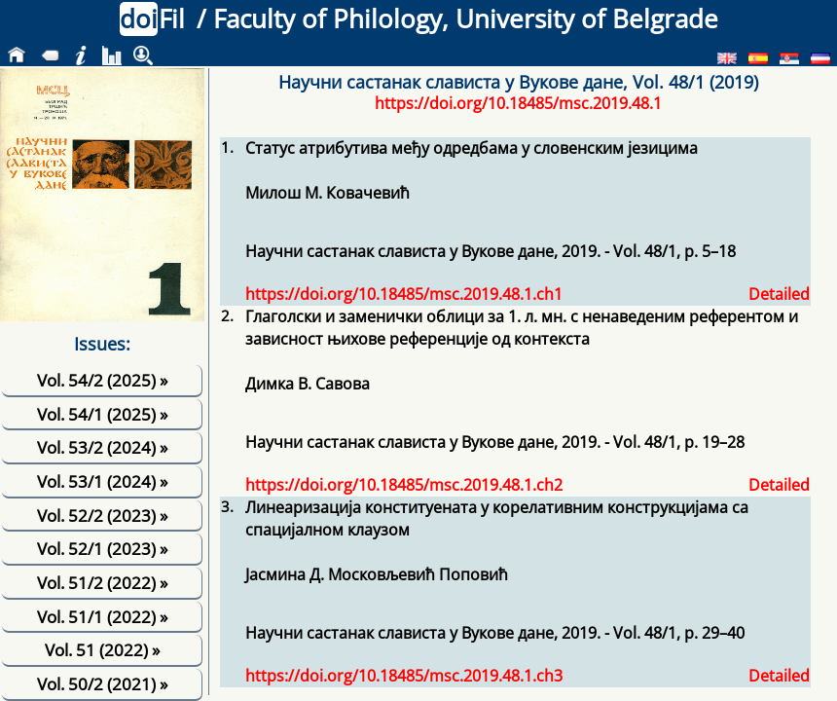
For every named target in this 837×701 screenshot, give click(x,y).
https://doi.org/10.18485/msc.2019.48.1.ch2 (404, 485)
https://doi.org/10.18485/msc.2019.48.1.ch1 (404, 294)
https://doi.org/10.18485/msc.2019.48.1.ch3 (404, 675)
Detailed (779, 294)
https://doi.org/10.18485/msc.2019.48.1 (518, 103)
